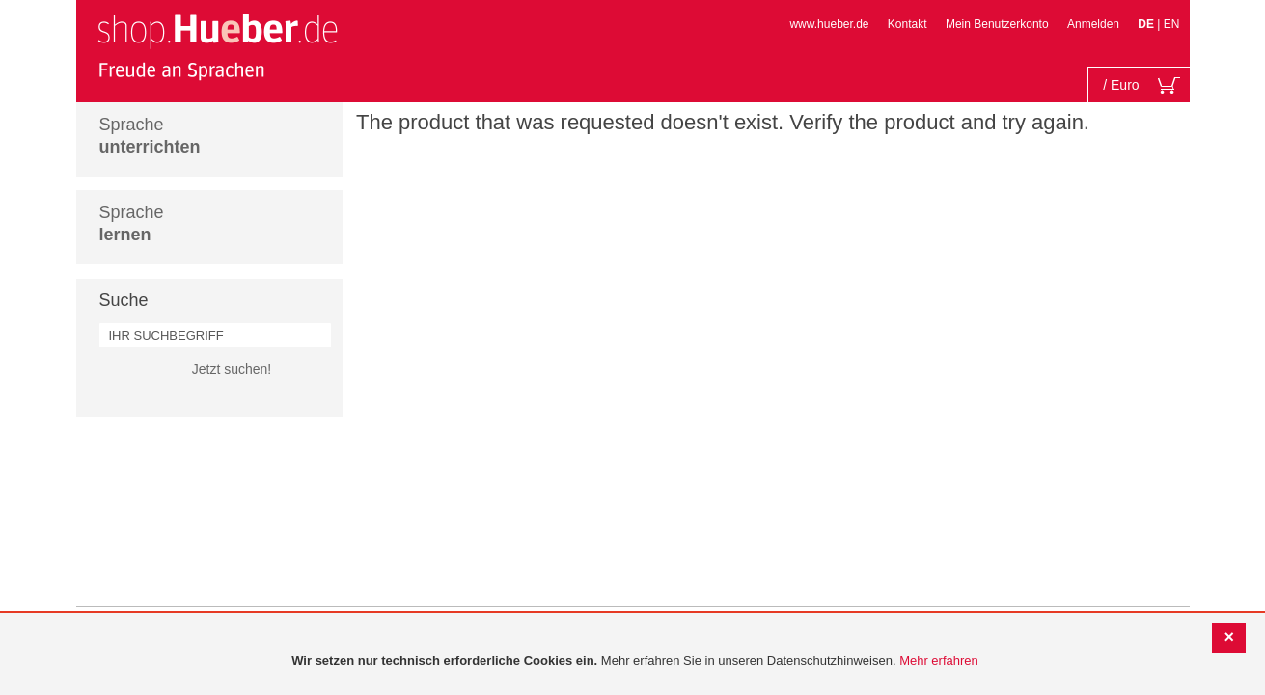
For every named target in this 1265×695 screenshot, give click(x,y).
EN (1172, 24)
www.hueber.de (828, 24)
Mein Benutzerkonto (997, 24)
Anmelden (1093, 24)
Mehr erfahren (938, 660)
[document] (635, 662)
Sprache (150, 135)
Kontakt (907, 24)
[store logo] (217, 46)
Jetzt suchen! (232, 368)
